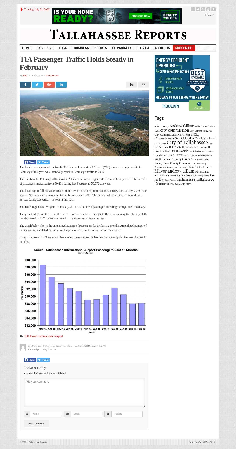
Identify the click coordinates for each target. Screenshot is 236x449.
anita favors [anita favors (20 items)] (201, 126)
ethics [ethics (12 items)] (201, 151)
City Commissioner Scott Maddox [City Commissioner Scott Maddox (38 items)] (177, 136)
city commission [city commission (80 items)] (174, 130)
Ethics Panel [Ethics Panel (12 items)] (209, 151)
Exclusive (45, 48)
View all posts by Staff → (42, 349)
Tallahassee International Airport (43, 336)
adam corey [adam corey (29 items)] (162, 126)
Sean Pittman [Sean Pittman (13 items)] (170, 180)
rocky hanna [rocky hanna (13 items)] (203, 176)
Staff (25, 75)
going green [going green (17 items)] (200, 155)
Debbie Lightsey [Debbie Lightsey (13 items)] (200, 147)
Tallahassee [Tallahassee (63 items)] (186, 179)
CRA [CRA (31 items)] (158, 147)
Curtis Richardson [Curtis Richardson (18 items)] (184, 147)
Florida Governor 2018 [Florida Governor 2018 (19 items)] (166, 155)
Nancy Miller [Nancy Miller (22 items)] (162, 175)
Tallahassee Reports (37, 442)
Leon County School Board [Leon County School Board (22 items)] (196, 166)
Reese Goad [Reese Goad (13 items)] (175, 176)
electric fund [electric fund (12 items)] (194, 151)
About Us (162, 48)
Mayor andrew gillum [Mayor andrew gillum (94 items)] (174, 170)
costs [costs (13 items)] (211, 143)
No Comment (52, 75)
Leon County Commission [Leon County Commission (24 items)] (178, 163)
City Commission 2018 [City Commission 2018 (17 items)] (201, 130)
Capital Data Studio (207, 442)
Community (121, 48)
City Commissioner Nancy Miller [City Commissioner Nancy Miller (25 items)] (174, 134)
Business (81, 48)
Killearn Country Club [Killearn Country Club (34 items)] (174, 159)
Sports (100, 48)
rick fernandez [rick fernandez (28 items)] (189, 175)
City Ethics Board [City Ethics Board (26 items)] (205, 138)
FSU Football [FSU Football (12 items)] (189, 155)
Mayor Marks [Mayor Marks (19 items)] (202, 171)
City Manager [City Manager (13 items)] (160, 143)
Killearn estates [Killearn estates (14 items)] (196, 159)
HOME (26, 48)
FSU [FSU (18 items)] (180, 155)
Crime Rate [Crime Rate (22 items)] (168, 147)
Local (64, 48)
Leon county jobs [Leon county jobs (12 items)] (174, 167)
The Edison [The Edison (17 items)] (176, 184)
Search (209, 15)
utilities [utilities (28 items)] (186, 184)
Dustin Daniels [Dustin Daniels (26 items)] (179, 150)
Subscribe (183, 48)
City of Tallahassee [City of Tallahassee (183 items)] (187, 142)
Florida (143, 48)
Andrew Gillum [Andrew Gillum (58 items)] (181, 126)
